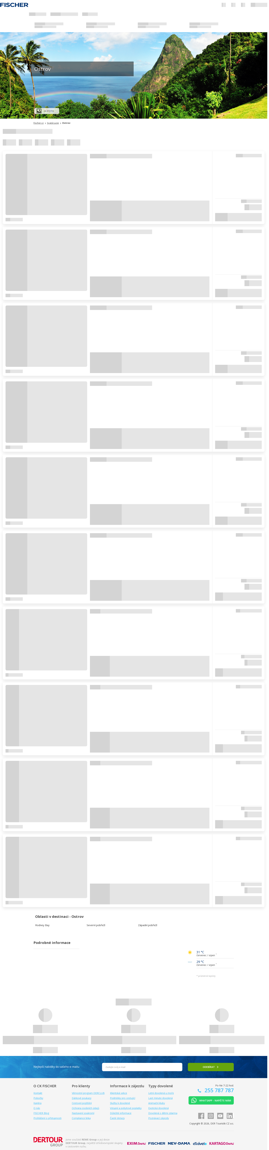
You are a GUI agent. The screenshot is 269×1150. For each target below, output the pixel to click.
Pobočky (38, 1098)
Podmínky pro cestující (122, 1098)
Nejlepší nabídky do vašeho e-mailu (56, 1067)
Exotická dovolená (158, 1108)
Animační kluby (156, 1103)
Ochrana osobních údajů (85, 1108)
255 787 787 (218, 1090)
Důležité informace (120, 1113)
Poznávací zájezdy (158, 1118)
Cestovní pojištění (82, 1103)
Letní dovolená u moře (161, 1093)
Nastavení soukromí (83, 1113)
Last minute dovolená (160, 1098)
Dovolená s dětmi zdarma (162, 1113)
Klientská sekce (118, 1093)
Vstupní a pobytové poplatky (126, 1108)
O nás (36, 1108)
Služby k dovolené (120, 1103)
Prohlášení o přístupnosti (47, 1118)
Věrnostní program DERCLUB (88, 1093)
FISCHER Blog (41, 1113)
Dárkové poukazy (81, 1098)
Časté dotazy (117, 1118)
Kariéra (37, 1103)
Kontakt (37, 1093)
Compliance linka (81, 1118)
